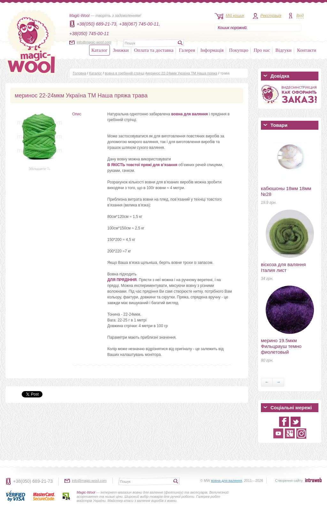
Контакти (306, 50)
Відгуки (283, 50)
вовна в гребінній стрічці (124, 73)
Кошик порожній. (232, 28)
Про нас (262, 50)
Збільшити (39, 169)
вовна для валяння (226, 480)
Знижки (121, 50)
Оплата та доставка (153, 50)
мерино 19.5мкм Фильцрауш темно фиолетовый (281, 346)
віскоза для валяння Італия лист (283, 267)
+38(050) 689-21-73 (33, 481)
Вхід (300, 15)
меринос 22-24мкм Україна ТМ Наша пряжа (181, 73)
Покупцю (238, 50)
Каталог (99, 50)
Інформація (212, 50)
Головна (79, 73)
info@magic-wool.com (94, 42)
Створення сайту (289, 480)
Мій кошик (235, 15)
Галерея (187, 50)
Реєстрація (270, 15)
